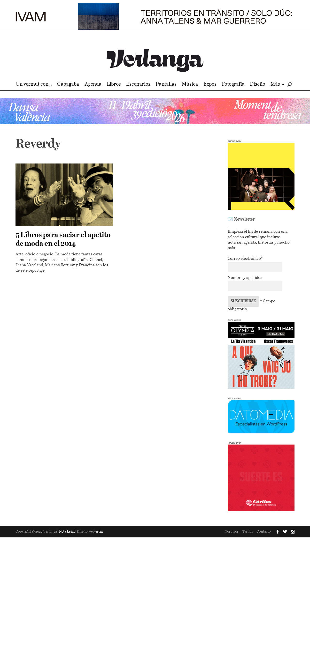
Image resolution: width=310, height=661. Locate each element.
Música (190, 85)
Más (275, 85)
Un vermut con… (34, 85)
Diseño (257, 85)
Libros (114, 85)
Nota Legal (67, 531)
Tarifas (247, 531)
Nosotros (232, 531)
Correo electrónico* (245, 259)
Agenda (93, 85)
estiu (99, 531)
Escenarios (138, 85)
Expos (210, 85)
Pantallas (166, 85)
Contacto (263, 531)
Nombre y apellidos (245, 278)
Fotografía (233, 85)
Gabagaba (68, 85)
